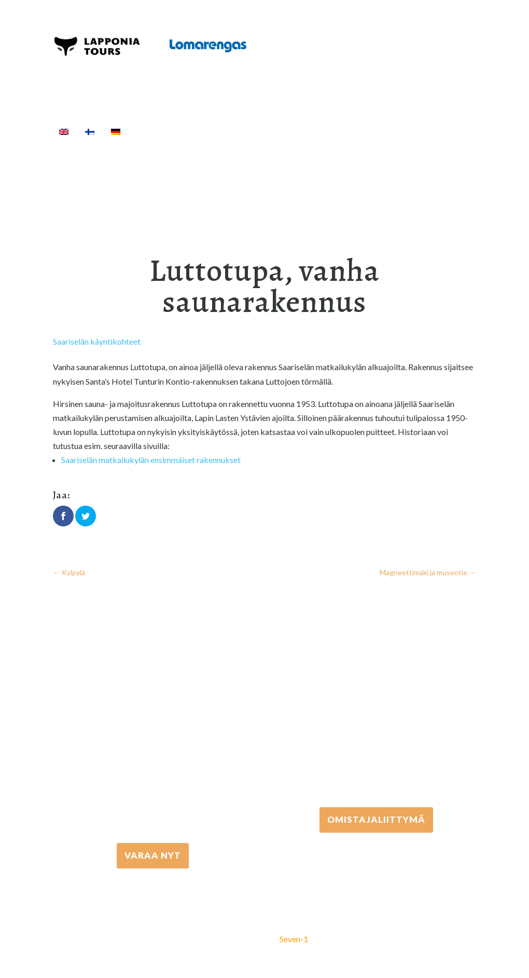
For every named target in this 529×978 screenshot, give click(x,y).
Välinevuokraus (289, 131)
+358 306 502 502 (376, 719)
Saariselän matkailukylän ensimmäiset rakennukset (151, 460)
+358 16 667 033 (153, 755)
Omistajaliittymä (376, 819)
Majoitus (416, 131)
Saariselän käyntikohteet (97, 341)
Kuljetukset (360, 131)
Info (74, 143)
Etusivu (153, 131)
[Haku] (107, 143)
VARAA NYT (152, 855)
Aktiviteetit (212, 131)
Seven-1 (294, 939)
